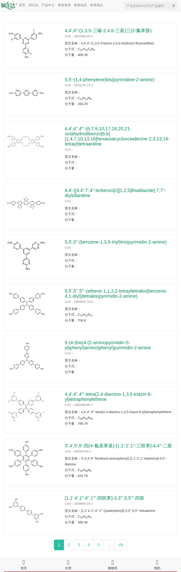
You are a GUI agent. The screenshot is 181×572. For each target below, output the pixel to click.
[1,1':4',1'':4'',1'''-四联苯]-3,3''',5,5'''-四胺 (104, 498)
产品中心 (48, 5)
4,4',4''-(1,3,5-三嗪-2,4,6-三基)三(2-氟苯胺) (108, 30)
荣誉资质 (64, 5)
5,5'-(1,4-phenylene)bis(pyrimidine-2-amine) (109, 79)
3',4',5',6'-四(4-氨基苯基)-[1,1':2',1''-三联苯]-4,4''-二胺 (118, 445)
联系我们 (96, 5)
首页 (22, 5)
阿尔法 (33, 5)
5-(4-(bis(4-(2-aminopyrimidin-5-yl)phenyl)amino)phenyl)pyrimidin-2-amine (108, 345)
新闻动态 (80, 5)
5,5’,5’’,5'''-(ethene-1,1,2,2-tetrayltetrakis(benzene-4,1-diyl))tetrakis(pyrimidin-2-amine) (116, 293)
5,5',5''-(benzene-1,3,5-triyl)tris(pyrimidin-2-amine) (115, 241)
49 (121, 545)
